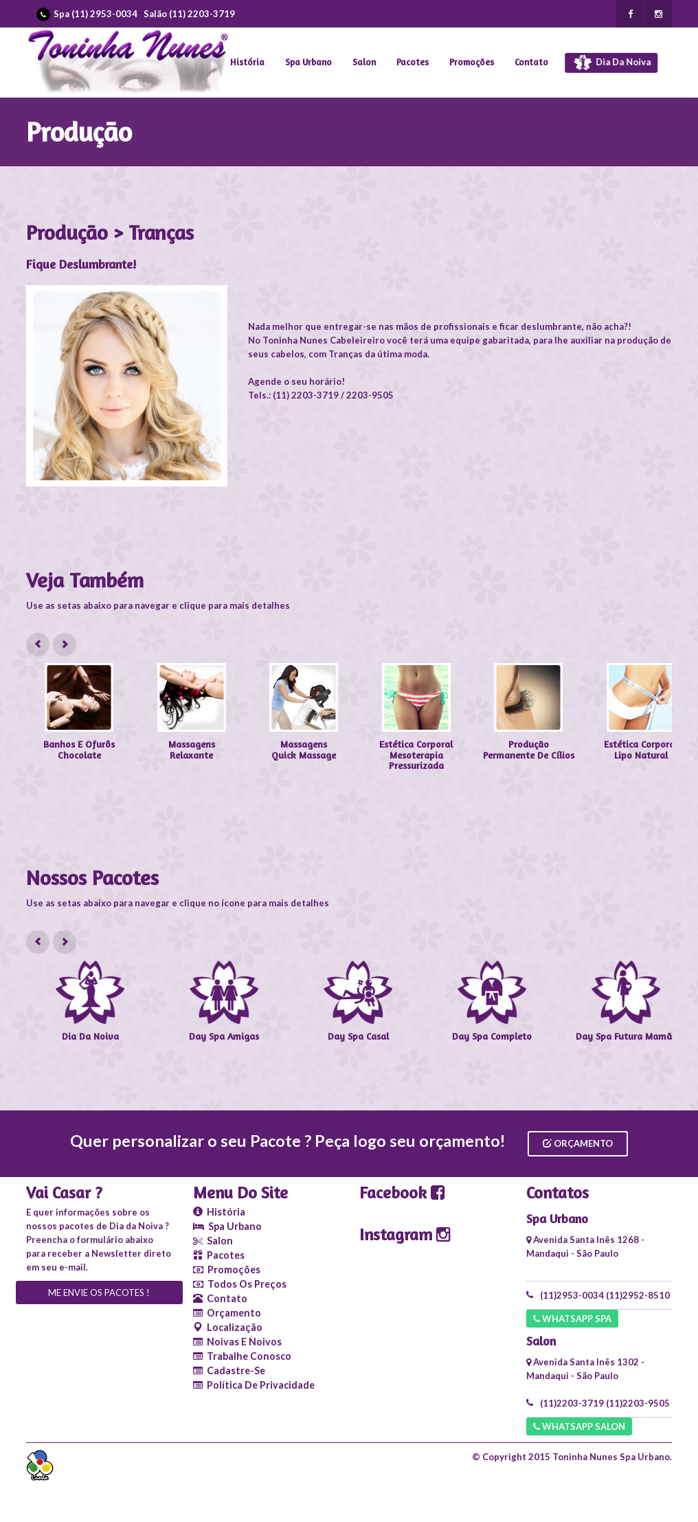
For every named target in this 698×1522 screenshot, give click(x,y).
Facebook (402, 1192)
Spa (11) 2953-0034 (95, 13)
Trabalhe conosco (242, 1356)
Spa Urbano (308, 61)
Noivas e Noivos (237, 1341)
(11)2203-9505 (638, 1403)
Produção (79, 131)
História (247, 61)
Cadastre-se (229, 1370)
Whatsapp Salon (579, 1426)
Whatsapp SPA (572, 1318)
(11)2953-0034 (572, 1295)
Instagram (405, 1234)
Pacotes (412, 61)
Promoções (471, 61)
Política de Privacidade (254, 1385)
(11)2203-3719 (572, 1403)
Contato (531, 61)
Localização (227, 1327)
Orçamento (578, 1143)
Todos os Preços (239, 1284)
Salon (364, 61)
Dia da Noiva (615, 63)
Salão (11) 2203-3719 (189, 13)
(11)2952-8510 (638, 1295)
